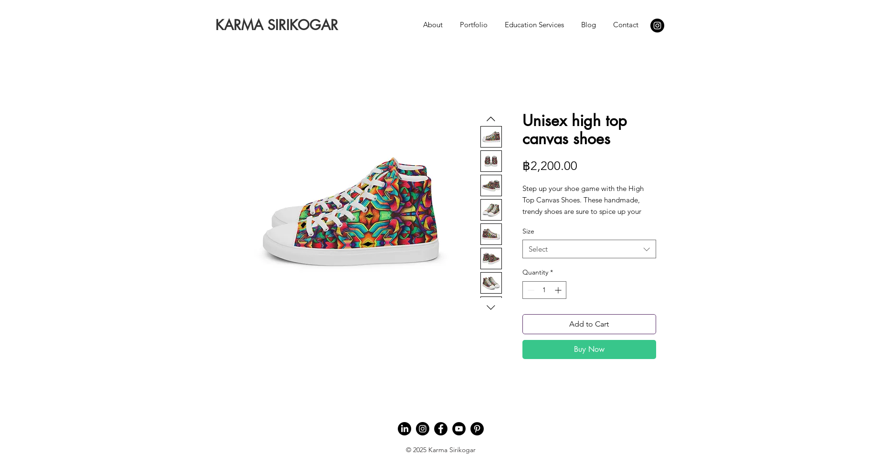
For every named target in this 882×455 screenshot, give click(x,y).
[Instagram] (657, 25)
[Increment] (559, 290)
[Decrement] (530, 290)
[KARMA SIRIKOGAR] (277, 25)
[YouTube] (459, 428)
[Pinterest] (477, 428)
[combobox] (589, 249)
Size (528, 231)
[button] (432, 20)
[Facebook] (440, 428)
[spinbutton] (544, 290)
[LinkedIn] (404, 428)
